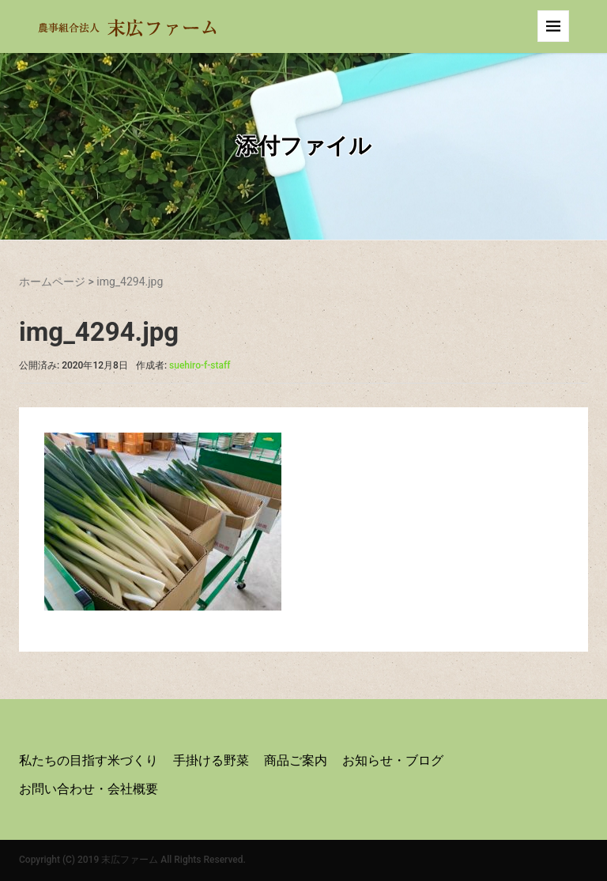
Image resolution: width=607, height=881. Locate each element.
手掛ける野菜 (211, 760)
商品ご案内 (295, 760)
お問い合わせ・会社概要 (88, 788)
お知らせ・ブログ (392, 760)
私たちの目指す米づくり (88, 760)
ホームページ (52, 281)
